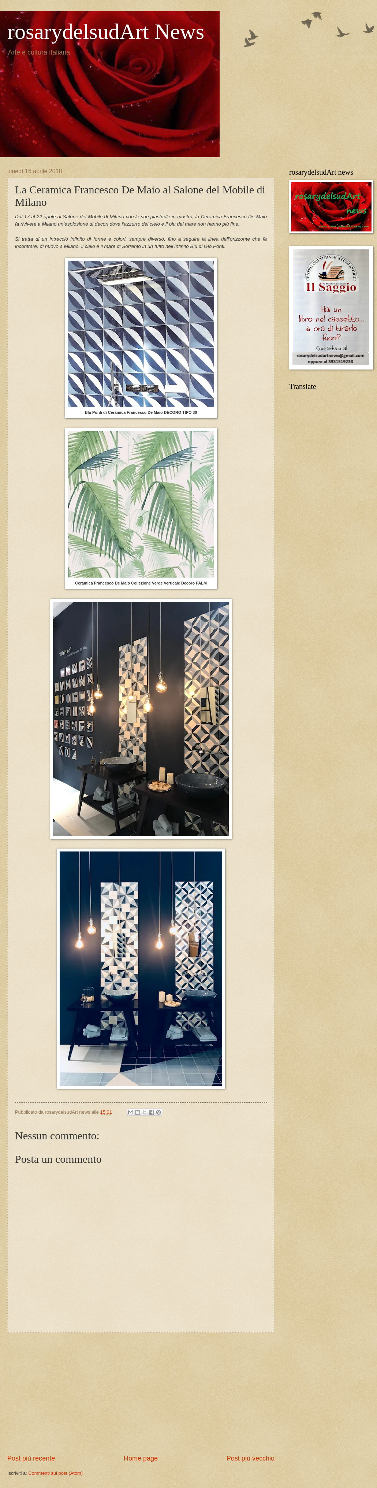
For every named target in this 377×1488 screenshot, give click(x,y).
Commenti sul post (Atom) (55, 1473)
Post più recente (31, 1458)
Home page (141, 1458)
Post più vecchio (251, 1458)
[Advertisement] (141, 1393)
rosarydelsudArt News (105, 31)
